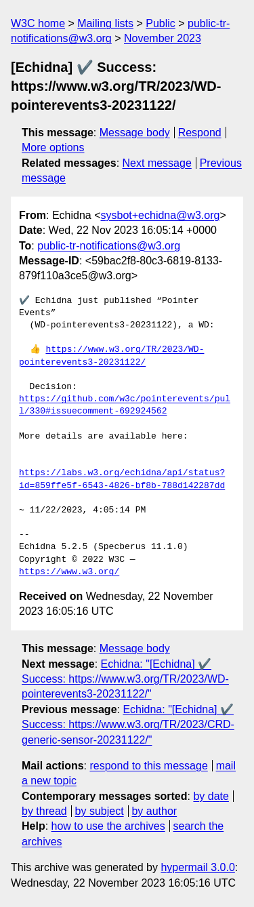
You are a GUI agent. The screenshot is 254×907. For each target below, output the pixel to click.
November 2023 (162, 38)
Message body (135, 132)
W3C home (38, 23)
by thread (44, 811)
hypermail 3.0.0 (197, 867)
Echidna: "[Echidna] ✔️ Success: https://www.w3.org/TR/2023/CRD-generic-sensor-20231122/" (128, 725)
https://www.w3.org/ (69, 572)
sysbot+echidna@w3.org (160, 215)
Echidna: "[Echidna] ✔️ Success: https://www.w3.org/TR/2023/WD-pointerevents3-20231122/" (125, 679)
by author (154, 811)
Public (160, 23)
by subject (99, 811)
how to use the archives (108, 826)
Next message (157, 163)
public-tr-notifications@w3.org (108, 245)
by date (210, 796)
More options (53, 147)
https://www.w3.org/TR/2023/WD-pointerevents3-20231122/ (111, 356)
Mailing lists (105, 23)
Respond (199, 132)
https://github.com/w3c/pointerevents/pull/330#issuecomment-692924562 (124, 405)
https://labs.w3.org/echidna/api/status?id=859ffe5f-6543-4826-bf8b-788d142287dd (122, 479)
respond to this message (148, 765)
